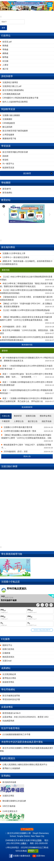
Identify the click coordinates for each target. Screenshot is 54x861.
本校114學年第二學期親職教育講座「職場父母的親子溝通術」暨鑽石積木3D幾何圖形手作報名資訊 (26, 284)
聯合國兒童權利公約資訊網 (14, 801)
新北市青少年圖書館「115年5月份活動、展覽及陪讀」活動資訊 (27, 331)
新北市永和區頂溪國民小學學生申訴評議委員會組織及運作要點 (26, 749)
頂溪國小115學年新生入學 (13, 253)
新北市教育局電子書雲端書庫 (15, 131)
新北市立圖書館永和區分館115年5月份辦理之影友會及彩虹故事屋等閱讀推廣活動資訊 (27, 338)
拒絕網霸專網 (8, 721)
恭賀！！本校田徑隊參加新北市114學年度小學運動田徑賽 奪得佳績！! (26, 391)
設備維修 (6, 653)
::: (1, 17)
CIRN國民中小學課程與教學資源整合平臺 (20, 98)
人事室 (5, 65)
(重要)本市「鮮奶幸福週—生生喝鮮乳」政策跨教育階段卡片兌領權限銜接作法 (26, 262)
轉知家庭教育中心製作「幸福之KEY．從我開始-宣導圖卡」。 (26, 446)
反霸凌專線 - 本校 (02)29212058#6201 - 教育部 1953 (25, 717)
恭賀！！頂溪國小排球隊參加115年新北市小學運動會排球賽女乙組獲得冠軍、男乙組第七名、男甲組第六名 (26, 399)
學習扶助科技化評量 (11, 699)
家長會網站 (7, 193)
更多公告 (27, 456)
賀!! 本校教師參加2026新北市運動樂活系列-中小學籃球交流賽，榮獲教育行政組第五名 (27, 359)
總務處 (5, 53)
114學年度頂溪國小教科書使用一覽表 (20, 431)
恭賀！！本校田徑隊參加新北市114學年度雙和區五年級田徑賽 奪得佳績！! (26, 367)
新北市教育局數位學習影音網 (15, 152)
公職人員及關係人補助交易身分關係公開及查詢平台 (24, 764)
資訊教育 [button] (27, 173)
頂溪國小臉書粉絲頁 (21, 856)
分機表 (23, 843)
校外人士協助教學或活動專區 (15, 102)
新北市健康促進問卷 (11, 696)
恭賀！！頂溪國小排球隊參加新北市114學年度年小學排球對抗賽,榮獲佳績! (26, 383)
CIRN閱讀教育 (8, 123)
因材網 (5, 156)
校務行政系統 (8, 649)
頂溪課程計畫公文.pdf (11, 86)
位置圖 (38, 840)
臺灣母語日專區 (9, 678)
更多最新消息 (27, 345)
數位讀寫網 (7, 127)
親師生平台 (7, 645)
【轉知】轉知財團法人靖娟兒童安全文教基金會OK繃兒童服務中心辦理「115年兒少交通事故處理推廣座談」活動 (26, 318)
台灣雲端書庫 (8, 135)
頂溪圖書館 (7, 119)
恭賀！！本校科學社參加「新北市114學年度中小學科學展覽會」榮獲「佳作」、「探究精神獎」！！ (26, 375)
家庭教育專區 (8, 682)
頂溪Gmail (6, 661)
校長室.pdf (7, 42)
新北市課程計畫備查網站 (13, 90)
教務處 (5, 46)
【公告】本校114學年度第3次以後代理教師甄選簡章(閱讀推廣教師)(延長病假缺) (26, 291)
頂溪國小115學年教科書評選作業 (18, 427)
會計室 (5, 69)
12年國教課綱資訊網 (11, 94)
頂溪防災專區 (8, 796)
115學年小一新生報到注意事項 (15, 257)
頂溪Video (40, 856)
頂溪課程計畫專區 (10, 82)
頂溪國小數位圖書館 (11, 115)
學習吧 (5, 160)
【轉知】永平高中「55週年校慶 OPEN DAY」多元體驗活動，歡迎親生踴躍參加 (26, 305)
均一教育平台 (8, 164)
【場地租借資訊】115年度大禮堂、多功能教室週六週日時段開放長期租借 (26, 298)
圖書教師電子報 (9, 138)
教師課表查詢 (8, 657)
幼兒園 (5, 61)
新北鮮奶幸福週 (9, 782)
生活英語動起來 (9, 674)
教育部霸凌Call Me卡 (11, 713)
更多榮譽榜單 (27, 407)
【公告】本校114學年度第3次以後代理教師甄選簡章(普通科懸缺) (26, 278)
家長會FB (6, 189)
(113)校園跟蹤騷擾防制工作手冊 (16, 734)
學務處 (5, 49)
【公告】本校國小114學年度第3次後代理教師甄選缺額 (26, 310)
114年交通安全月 (9, 811)
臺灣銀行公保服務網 (11, 768)
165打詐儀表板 (8, 806)
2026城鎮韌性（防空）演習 (14, 327)
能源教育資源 (8, 168)
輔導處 (5, 57)
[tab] (6, 416)
